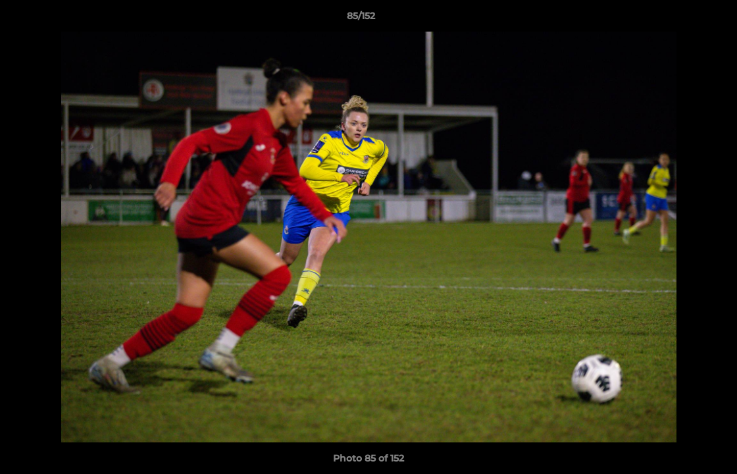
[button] (682, 19)
